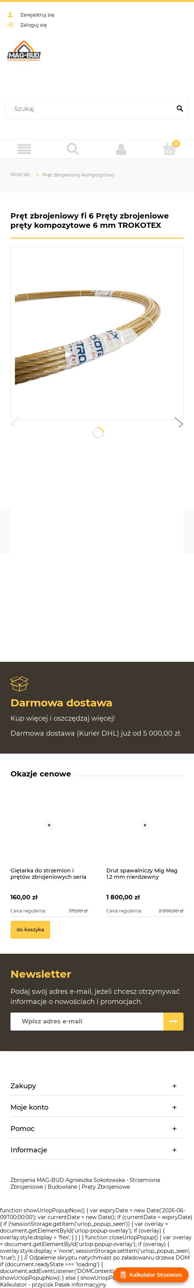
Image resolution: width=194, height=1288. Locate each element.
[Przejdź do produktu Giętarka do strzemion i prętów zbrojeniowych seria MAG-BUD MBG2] (49, 833)
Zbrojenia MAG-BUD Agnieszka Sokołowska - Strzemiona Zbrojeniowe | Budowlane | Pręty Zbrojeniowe (85, 1183)
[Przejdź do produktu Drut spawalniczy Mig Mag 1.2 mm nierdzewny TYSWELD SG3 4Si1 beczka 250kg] (145, 833)
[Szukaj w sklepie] (90, 109)
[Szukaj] (179, 109)
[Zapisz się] (173, 1022)
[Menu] (24, 149)
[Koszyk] (170, 149)
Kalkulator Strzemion (151, 1275)
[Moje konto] (121, 149)
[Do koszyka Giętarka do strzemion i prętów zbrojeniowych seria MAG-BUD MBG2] (30, 930)
